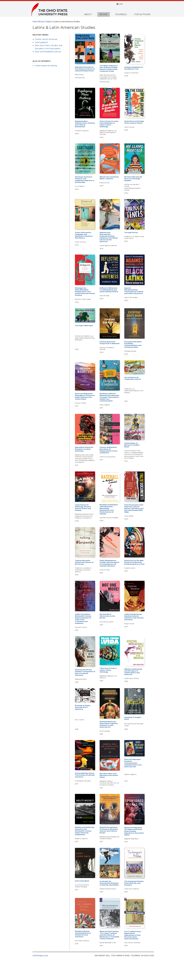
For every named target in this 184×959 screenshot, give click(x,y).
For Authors (142, 14)
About (88, 14)
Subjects (49, 21)
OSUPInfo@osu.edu (40, 955)
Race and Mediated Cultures (48, 51)
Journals (121, 14)
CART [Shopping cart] (119, 4)
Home (35, 21)
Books (104, 14)
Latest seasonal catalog (46, 65)
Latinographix (41, 42)
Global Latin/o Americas (46, 39)
